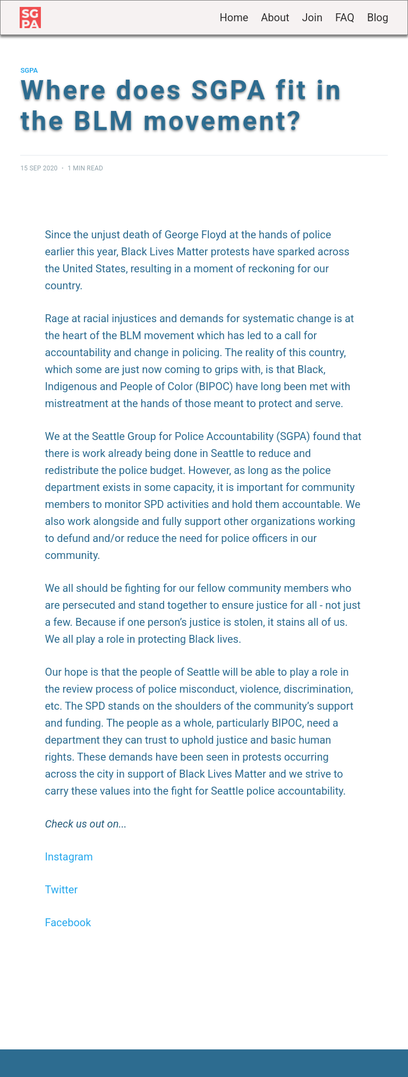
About (275, 17)
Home (233, 17)
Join (312, 17)
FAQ (344, 17)
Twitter (61, 889)
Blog (377, 17)
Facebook (68, 922)
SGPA (29, 70)
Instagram (68, 856)
